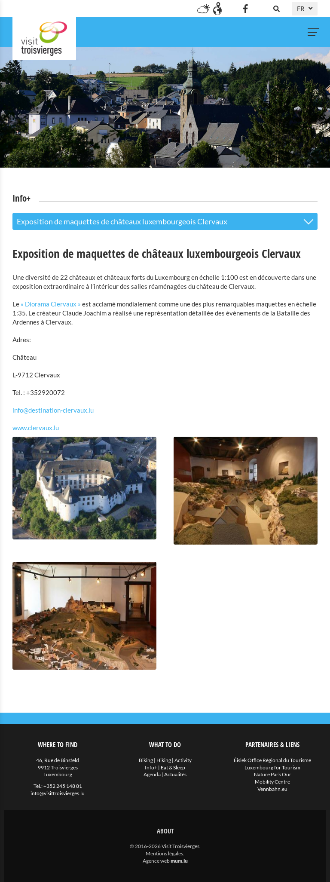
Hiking (163, 760)
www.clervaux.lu (35, 428)
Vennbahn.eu (272, 789)
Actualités (175, 774)
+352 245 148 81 (62, 786)
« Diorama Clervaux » (51, 304)
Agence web (156, 861)
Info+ (151, 767)
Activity (183, 760)
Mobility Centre (272, 781)
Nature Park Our (272, 774)
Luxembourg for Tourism (272, 767)
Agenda (152, 774)
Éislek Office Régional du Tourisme (272, 760)
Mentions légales (164, 853)
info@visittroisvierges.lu (58, 793)
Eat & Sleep (173, 767)
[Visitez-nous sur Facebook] (245, 8)
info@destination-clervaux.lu (53, 410)
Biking (146, 760)
